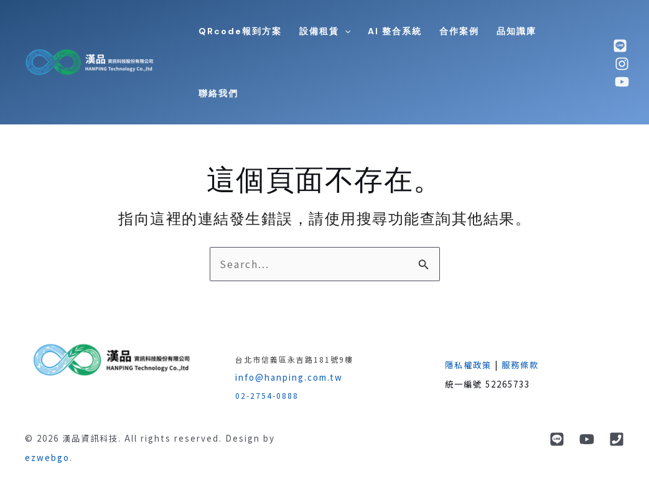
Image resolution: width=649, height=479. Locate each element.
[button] (325, 31)
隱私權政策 (468, 365)
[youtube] (622, 82)
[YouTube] (586, 439)
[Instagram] (622, 64)
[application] (344, 31)
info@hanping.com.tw (289, 377)
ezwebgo (47, 457)
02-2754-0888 (267, 395)
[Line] (556, 439)
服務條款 (520, 365)
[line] (620, 46)
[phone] (616, 439)
